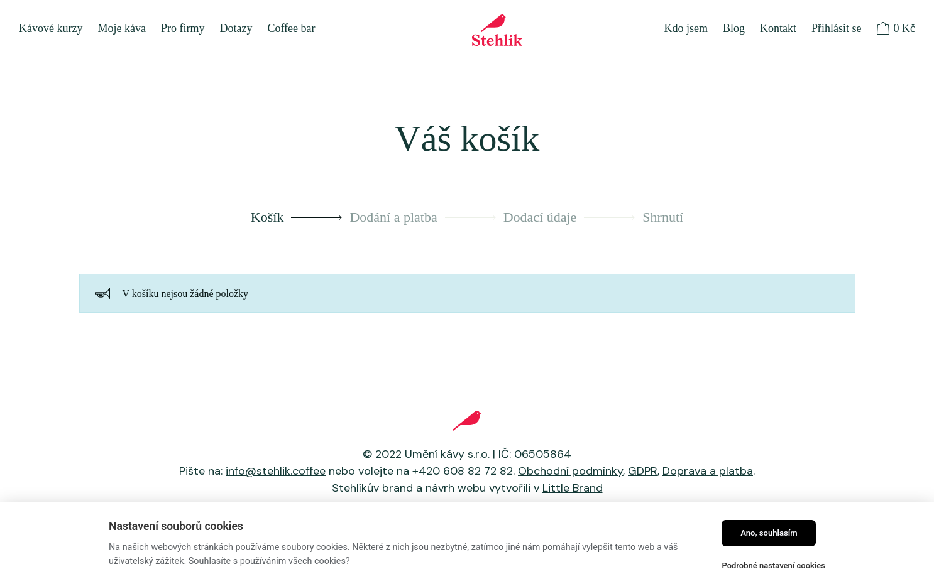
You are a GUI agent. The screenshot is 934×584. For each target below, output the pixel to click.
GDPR (642, 471)
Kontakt (778, 28)
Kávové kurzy (50, 28)
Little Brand (572, 487)
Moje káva (121, 28)
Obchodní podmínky (570, 471)
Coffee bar (291, 28)
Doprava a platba (707, 471)
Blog (734, 28)
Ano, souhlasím (769, 533)
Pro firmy (183, 28)
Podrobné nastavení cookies (773, 565)
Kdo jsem (686, 28)
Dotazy (235, 28)
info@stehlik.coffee (276, 471)
